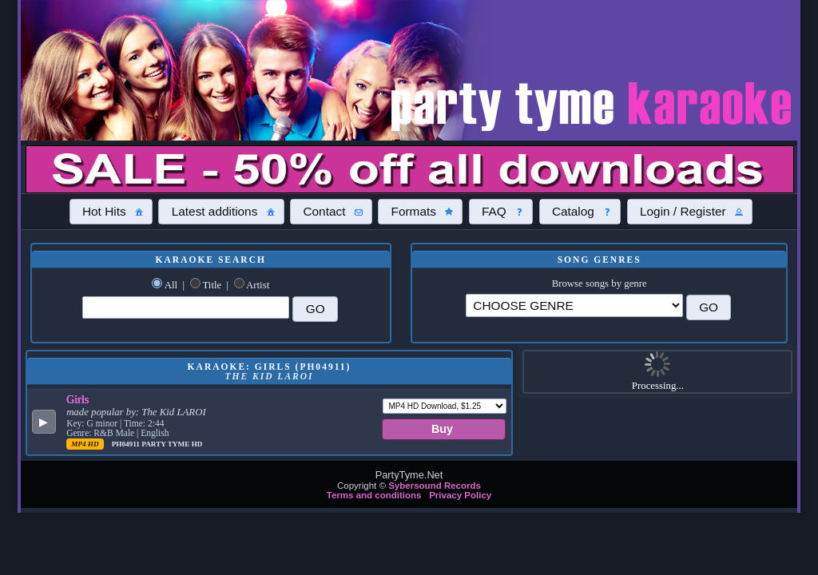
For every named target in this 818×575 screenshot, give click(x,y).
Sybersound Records (434, 485)
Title (211, 285)
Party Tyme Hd (171, 444)
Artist (257, 285)
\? (574, 305)
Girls (77, 399)
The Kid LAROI (173, 412)
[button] (111, 211)
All (171, 285)
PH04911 (127, 444)
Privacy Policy (460, 495)
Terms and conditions (374, 495)
